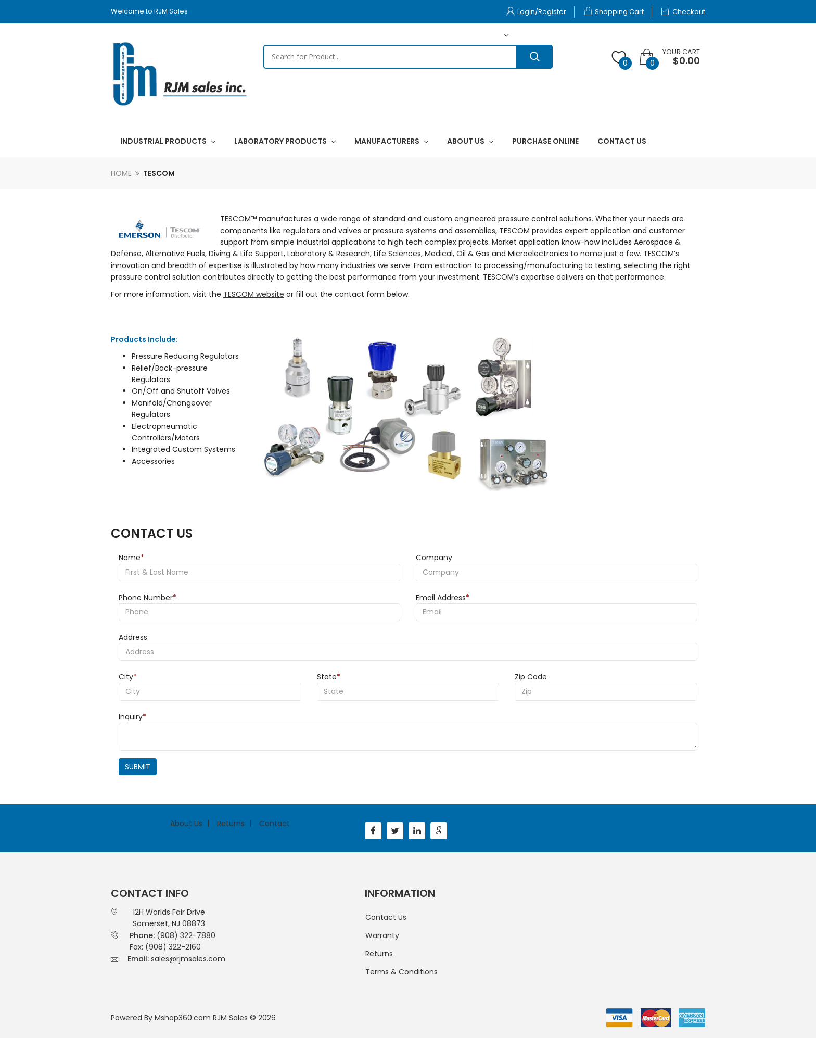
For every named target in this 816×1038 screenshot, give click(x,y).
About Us (186, 823)
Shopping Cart (614, 12)
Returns (231, 823)
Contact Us (385, 917)
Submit (137, 767)
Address (133, 637)
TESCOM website (253, 294)
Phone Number (147, 597)
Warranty (382, 935)
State (328, 677)
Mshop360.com (183, 1017)
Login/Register (536, 12)
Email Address (442, 597)
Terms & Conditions (401, 972)
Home (121, 173)
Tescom (159, 173)
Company (434, 557)
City (128, 677)
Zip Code (531, 677)
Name (131, 557)
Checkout (683, 12)
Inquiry (132, 717)
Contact (274, 823)
